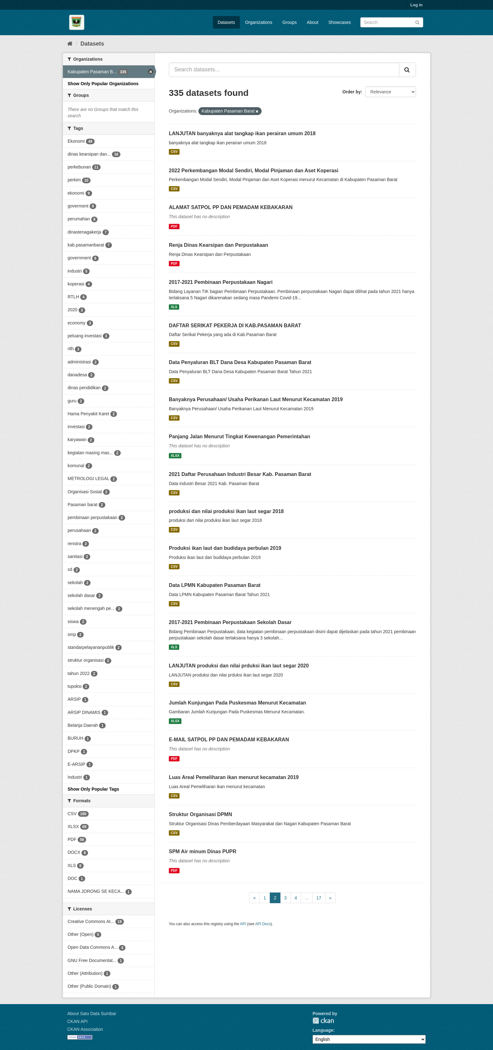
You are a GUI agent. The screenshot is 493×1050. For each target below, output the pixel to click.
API (243, 924)
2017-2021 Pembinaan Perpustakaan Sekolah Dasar (230, 622)
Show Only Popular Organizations (103, 83)
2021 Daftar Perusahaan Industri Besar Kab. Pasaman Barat (240, 474)
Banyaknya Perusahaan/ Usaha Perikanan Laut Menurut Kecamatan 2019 (256, 399)
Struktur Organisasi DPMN (200, 814)
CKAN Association (85, 1029)
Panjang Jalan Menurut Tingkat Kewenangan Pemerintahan (239, 436)
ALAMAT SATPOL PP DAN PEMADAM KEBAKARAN (230, 207)
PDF (174, 226)
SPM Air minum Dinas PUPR (202, 851)
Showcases (339, 22)
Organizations (258, 22)
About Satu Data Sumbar (91, 1013)
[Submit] (417, 22)
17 (318, 897)
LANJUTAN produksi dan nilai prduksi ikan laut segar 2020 (239, 665)
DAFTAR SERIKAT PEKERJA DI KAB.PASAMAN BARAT (235, 325)
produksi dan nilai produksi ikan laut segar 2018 (226, 511)
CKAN (323, 1020)
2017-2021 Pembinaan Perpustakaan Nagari (221, 282)
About (313, 22)
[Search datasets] (391, 22)
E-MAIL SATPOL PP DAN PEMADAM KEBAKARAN (229, 739)
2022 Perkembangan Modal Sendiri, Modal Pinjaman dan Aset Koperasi (253, 170)
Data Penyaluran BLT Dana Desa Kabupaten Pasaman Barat (240, 362)
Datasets (226, 22)
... (306, 897)
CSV (174, 152)
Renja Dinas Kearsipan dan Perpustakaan (218, 245)
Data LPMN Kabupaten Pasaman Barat (215, 585)
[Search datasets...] (284, 70)
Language (323, 1030)
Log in (416, 5)
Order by (351, 91)
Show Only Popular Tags (93, 789)
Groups (289, 22)
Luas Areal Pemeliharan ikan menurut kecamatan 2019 (234, 777)
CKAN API (77, 1021)
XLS (174, 307)
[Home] (70, 44)
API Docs (263, 924)
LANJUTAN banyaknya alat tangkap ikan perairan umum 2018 (242, 133)
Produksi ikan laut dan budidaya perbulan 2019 (225, 548)
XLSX (175, 455)
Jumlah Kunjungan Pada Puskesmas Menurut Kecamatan (237, 702)
